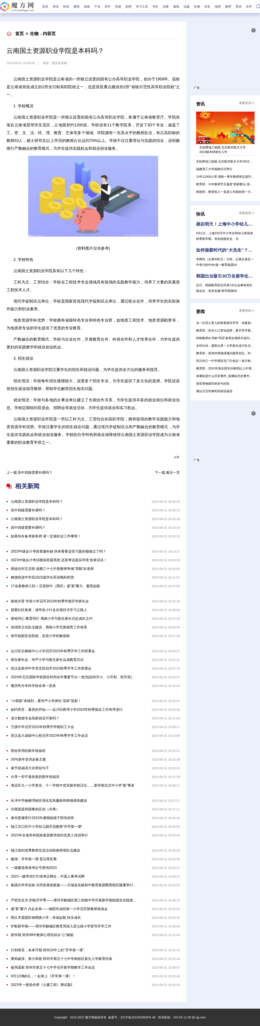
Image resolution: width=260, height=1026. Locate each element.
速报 (176, 6)
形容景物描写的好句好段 (212, 383)
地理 (218, 6)
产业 (97, 6)
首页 (45, 6)
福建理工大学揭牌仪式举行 (214, 169)
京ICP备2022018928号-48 (138, 1017)
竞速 (118, 6)
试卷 (166, 6)
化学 (249, 6)
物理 (228, 6)
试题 (187, 6)
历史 (207, 6)
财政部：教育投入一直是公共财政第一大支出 (226, 191)
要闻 (76, 6)
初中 (108, 6)
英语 (239, 6)
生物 (197, 6)
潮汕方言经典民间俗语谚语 (214, 391)
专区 (155, 6)
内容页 (49, 33)
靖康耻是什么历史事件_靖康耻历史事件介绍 (225, 376)
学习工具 (142, 6)
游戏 (87, 6)
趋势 (128, 6)
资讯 (56, 6)
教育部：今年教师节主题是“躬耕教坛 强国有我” (228, 184)
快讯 (66, 6)
